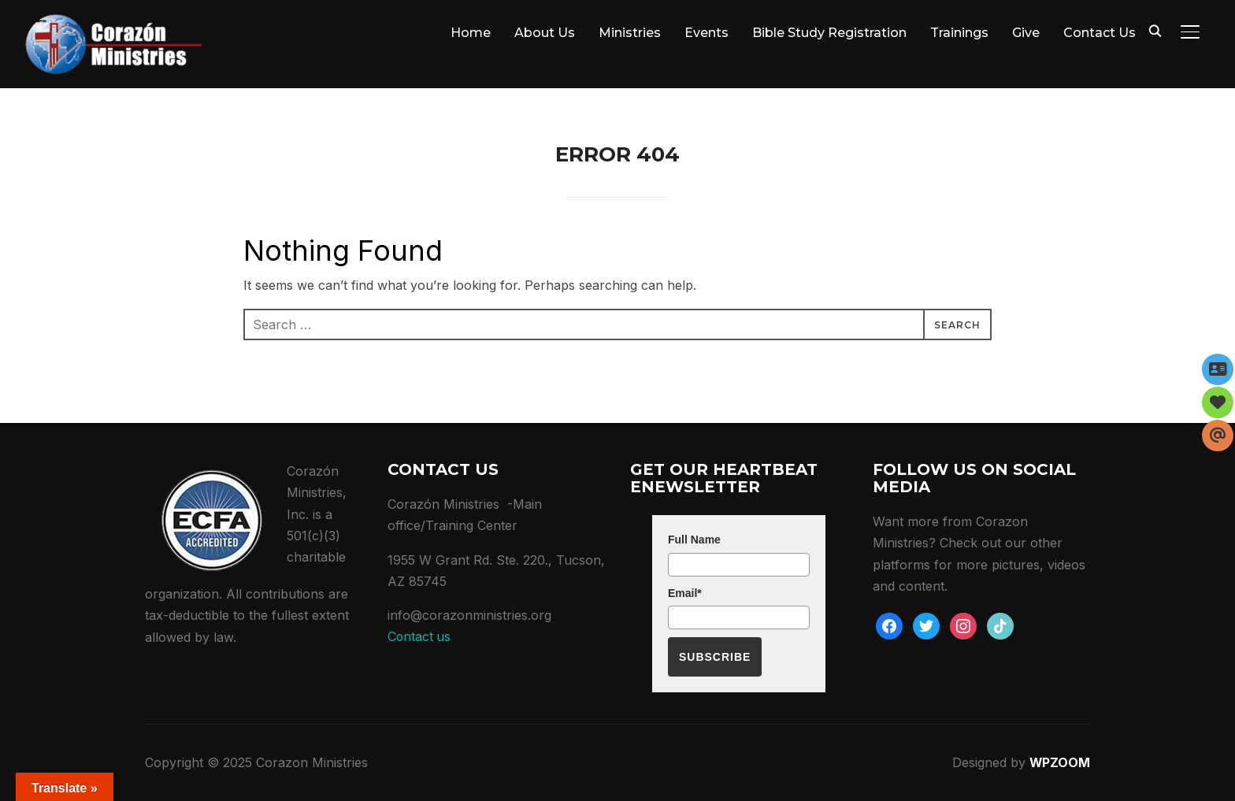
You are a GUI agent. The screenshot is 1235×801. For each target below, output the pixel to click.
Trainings (959, 32)
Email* (685, 593)
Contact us (420, 636)
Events (706, 32)
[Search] (1155, 30)
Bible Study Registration (829, 32)
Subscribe (715, 657)
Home (471, 32)
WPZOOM (1059, 762)
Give (1026, 32)
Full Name (694, 539)
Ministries (630, 32)
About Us (544, 32)
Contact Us (1099, 32)
